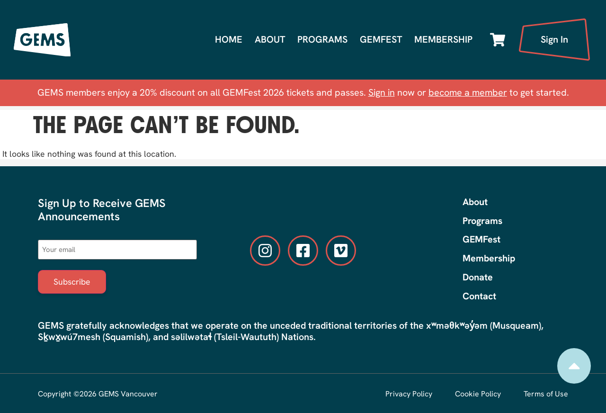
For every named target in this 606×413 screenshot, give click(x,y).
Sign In (554, 39)
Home (228, 39)
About (270, 39)
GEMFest (381, 39)
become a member (467, 92)
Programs (322, 39)
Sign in (381, 92)
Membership (443, 39)
